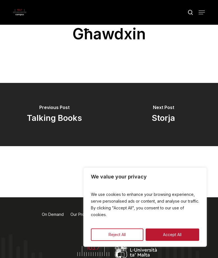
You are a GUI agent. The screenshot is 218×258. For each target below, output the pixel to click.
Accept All (172, 234)
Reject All (117, 234)
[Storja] (163, 114)
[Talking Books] (54, 114)
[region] (145, 207)
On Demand (53, 214)
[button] (202, 12)
